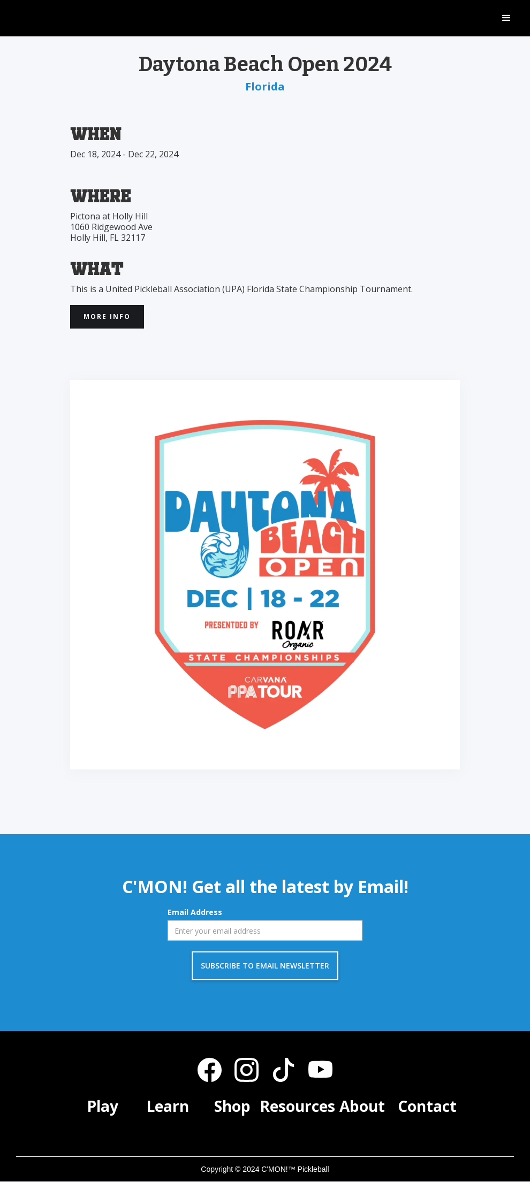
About (362, 1106)
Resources (297, 1106)
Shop (232, 1106)
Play (102, 1106)
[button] (506, 18)
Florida (265, 86)
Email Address (195, 912)
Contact (427, 1106)
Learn (167, 1106)
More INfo (107, 316)
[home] (252, 18)
